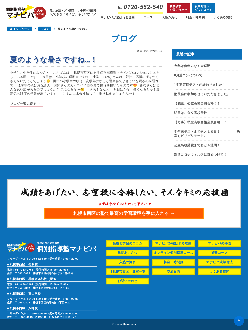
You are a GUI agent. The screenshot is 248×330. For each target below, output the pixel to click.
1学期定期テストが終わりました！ (199, 85)
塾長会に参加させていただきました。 (202, 94)
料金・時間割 (195, 17)
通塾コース (219, 253)
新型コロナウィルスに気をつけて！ (200, 155)
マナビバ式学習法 (219, 262)
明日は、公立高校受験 (190, 113)
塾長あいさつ (127, 253)
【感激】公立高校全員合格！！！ (199, 103)
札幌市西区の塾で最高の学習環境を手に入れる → (124, 213)
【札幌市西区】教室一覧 (127, 271)
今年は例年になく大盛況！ (194, 66)
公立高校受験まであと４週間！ (197, 145)
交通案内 (173, 271)
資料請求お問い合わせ (178, 8)
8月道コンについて (188, 75)
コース (148, 17)
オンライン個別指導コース (173, 253)
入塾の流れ (169, 17)
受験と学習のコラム (127, 243)
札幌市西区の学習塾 (66, 247)
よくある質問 (223, 17)
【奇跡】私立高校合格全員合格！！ (200, 122)
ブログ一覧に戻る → (25, 104)
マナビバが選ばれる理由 (118, 17)
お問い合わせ (127, 281)
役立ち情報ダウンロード (203, 8)
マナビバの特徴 (219, 243)
